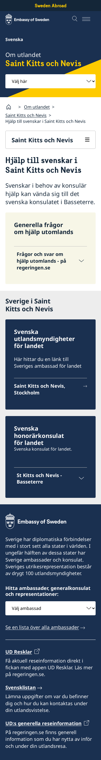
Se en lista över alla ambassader (42, 627)
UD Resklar (18, 651)
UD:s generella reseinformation (43, 723)
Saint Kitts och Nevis (26, 115)
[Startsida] (10, 107)
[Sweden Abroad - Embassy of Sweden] (32, 19)
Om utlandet (37, 107)
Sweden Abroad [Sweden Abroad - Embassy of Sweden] (51, 5)
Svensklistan (20, 687)
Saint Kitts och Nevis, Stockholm (39, 389)
